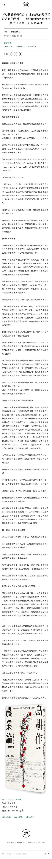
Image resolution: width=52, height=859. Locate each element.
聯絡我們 (41, 843)
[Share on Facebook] (11, 54)
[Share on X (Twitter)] (15, 54)
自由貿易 (21, 46)
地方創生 (32, 46)
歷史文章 (21, 843)
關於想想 (10, 843)
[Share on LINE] (20, 54)
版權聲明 (31, 843)
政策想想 (7, 43)
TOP (46, 853)
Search (3, 5)
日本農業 (9, 46)
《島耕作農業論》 (15, 799)
